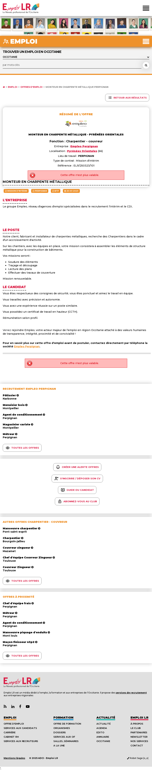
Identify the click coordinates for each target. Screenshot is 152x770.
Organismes (61, 728)
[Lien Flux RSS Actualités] (5, 707)
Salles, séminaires (65, 741)
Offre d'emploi (14, 723)
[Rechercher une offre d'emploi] (146, 65)
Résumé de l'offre (76, 114)
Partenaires (138, 732)
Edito (100, 732)
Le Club (135, 728)
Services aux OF (64, 736)
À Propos (136, 723)
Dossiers (59, 732)
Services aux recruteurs (21, 741)
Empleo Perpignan (27, 346)
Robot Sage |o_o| (137, 758)
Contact (136, 745)
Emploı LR (139, 717)
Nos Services (139, 741)
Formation (63, 717)
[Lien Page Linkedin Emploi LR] (12, 707)
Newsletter (138, 736)
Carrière (9, 732)
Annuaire (102, 736)
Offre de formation (67, 723)
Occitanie (103, 741)
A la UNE (59, 745)
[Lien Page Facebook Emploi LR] (20, 707)
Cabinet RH (11, 736)
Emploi (12, 87)
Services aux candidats (20, 728)
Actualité (105, 717)
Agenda (101, 728)
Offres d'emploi (31, 87)
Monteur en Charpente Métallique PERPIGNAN (77, 87)
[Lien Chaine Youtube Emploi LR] (28, 707)
